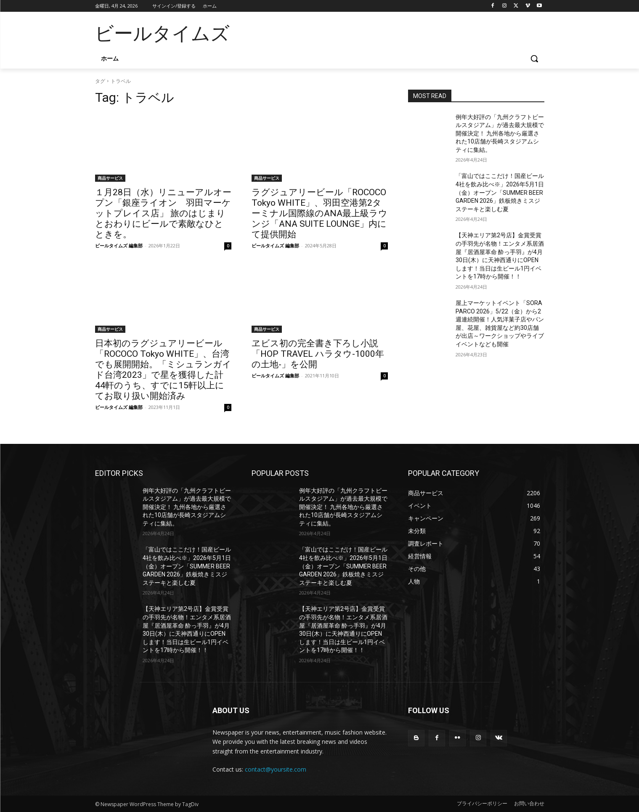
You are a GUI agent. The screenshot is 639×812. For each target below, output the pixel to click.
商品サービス (110, 178)
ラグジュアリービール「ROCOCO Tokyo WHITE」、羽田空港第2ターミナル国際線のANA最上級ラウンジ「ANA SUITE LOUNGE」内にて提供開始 (319, 213)
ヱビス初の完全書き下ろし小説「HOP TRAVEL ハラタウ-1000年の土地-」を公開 (318, 353)
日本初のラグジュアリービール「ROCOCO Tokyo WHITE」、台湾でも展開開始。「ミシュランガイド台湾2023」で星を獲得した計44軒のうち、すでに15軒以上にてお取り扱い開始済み (163, 369)
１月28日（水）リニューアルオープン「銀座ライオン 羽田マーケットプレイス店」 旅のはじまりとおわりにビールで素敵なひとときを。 (163, 213)
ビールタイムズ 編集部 (119, 245)
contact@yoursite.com (275, 769)
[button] (534, 58)
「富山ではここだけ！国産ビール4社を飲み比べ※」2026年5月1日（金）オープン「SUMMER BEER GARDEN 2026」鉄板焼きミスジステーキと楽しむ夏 (500, 192)
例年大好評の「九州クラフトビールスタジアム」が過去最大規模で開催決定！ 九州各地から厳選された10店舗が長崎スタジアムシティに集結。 (500, 133)
